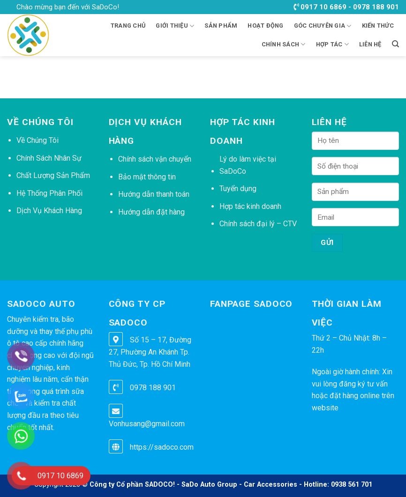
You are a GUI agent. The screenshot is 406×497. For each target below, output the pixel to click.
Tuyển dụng (237, 188)
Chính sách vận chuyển (154, 159)
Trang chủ (128, 25)
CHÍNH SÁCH (284, 44)
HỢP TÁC (332, 44)
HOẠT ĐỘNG (265, 25)
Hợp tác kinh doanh (250, 206)
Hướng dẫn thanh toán (153, 194)
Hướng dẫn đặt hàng (151, 212)
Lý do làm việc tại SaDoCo (247, 165)
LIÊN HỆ (370, 44)
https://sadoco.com (162, 447)
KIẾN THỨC (378, 25)
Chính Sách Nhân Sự (49, 158)
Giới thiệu (175, 26)
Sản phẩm (220, 25)
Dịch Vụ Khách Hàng (49, 210)
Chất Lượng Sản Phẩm (53, 175)
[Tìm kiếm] (395, 44)
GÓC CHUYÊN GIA (323, 26)
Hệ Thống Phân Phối (49, 193)
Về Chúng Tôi (37, 140)
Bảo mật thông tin (147, 176)
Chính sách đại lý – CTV (258, 223)
